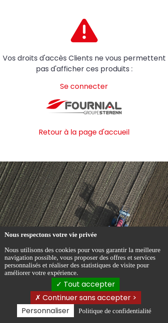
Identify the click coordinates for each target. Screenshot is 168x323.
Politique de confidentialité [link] (114, 310)
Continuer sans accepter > (86, 297)
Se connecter (84, 86)
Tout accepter (85, 284)
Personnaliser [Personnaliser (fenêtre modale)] (45, 311)
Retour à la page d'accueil (84, 132)
